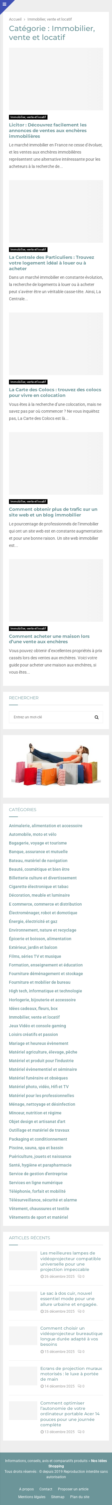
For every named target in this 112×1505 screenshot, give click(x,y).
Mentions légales (31, 1497)
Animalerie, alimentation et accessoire (45, 825)
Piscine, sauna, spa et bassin (36, 1147)
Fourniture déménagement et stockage (46, 973)
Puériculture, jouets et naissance (40, 1156)
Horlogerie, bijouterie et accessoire (42, 999)
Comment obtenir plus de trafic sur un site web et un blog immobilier (53, 512)
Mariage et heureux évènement (38, 1043)
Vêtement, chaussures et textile (39, 1208)
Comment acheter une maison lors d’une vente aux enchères (49, 639)
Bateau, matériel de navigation (38, 860)
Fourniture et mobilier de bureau (39, 982)
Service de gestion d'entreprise (38, 1173)
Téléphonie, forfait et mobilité (37, 1191)
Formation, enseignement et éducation (46, 965)
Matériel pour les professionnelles (41, 1095)
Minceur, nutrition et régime (35, 1112)
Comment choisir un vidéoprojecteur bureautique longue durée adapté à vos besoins (71, 1336)
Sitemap (58, 1497)
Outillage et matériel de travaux (39, 1130)
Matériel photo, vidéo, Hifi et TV (39, 1086)
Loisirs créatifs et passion (33, 1034)
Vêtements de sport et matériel (38, 1217)
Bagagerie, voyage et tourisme (38, 843)
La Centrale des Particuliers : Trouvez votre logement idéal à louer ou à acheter (51, 262)
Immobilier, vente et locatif (28, 117)
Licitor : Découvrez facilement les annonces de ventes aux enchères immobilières (48, 130)
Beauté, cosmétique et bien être (39, 869)
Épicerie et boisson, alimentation (40, 938)
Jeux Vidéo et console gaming (37, 1025)
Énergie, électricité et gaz (33, 921)
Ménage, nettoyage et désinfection (42, 1104)
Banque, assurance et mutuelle (38, 851)
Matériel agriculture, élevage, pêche (43, 1052)
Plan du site (79, 1497)
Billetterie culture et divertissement (43, 878)
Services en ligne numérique (36, 1182)
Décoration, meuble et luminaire (39, 895)
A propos (26, 1489)
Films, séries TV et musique (35, 956)
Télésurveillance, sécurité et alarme (43, 1200)
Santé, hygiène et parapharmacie (40, 1165)
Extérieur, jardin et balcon (33, 947)
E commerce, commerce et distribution (45, 904)
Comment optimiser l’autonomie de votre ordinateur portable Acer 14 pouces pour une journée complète (69, 1413)
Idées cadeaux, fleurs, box (33, 1008)
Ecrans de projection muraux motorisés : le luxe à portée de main (71, 1374)
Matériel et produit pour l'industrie (41, 1060)
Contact (45, 1489)
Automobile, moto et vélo (32, 834)
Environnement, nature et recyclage (42, 930)
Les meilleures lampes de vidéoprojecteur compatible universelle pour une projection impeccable (70, 1261)
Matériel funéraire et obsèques (38, 1078)
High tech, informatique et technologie (45, 991)
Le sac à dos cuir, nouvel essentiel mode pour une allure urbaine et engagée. (68, 1299)
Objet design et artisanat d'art (37, 1121)
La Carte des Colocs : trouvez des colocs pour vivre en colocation (55, 392)
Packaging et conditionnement (38, 1139)
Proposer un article (73, 1489)
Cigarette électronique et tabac (38, 886)
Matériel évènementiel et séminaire (43, 1069)
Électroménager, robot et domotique (43, 912)
